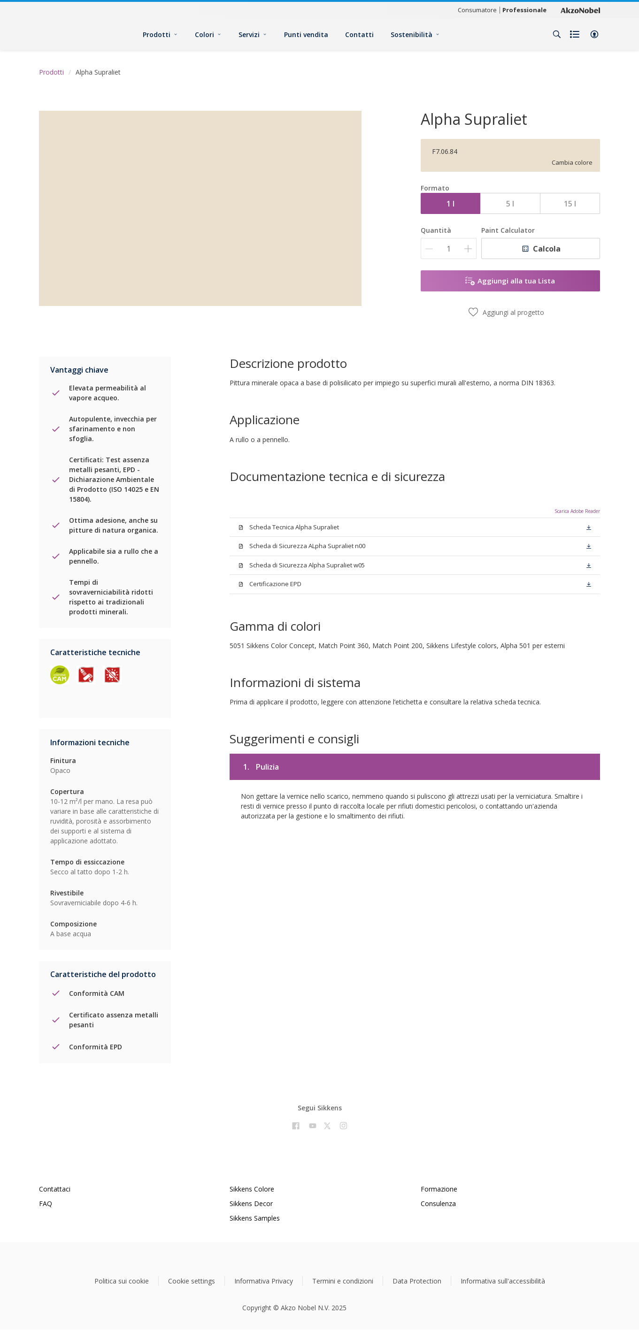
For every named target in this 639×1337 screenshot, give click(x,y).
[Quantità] (449, 248)
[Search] (556, 34)
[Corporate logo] (580, 10)
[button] (594, 34)
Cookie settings (191, 1280)
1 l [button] (450, 204)
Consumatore (477, 10)
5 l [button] (510, 204)
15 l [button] (570, 204)
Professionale (524, 10)
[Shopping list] (575, 34)
